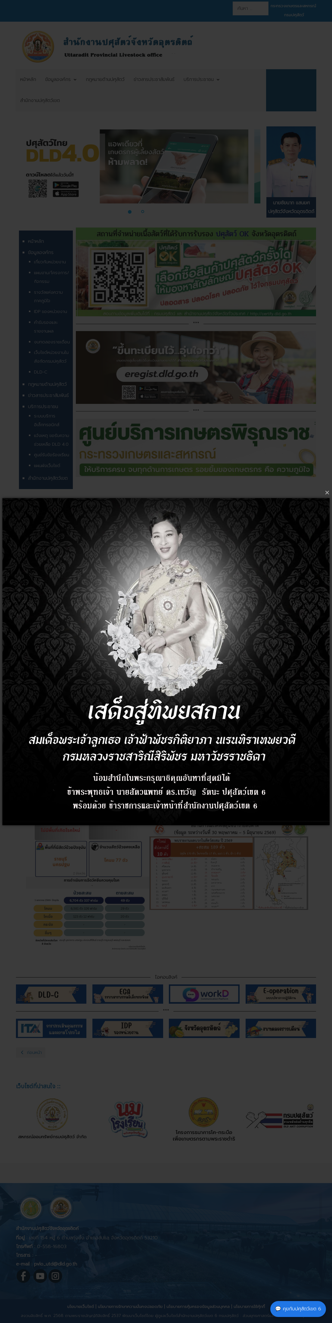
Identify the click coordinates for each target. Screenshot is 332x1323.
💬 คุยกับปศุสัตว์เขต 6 (298, 1308)
